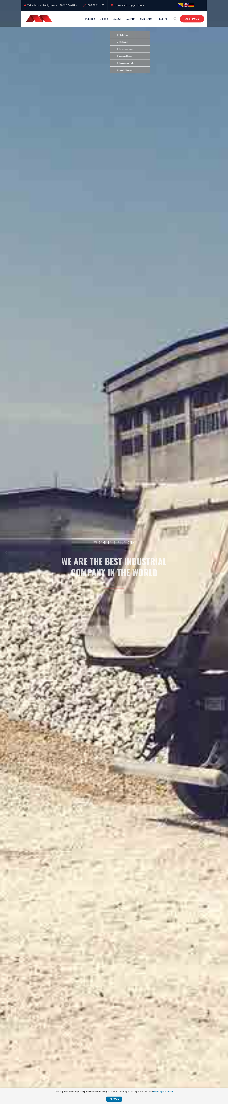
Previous (8, 552)
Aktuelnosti (147, 19)
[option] (114, 552)
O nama (104, 19)
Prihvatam (114, 1099)
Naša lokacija (192, 19)
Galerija (130, 19)
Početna (90, 19)
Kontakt (164, 19)
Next (219, 552)
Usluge (117, 19)
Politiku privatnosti (163, 1091)
